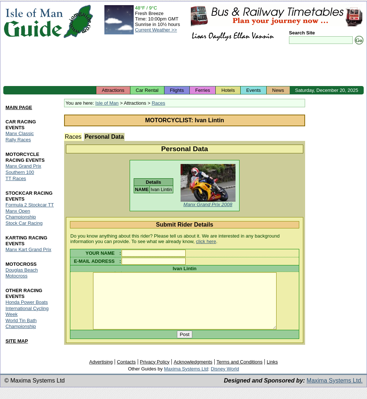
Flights (177, 90)
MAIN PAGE (18, 107)
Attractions (113, 90)
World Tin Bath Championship (21, 323)
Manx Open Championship (20, 214)
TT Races (15, 178)
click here (206, 241)
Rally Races (18, 139)
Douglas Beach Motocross (21, 273)
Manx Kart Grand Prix (28, 249)
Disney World (225, 379)
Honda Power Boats (26, 302)
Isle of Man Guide (33, 21)
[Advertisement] (183, 65)
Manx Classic (19, 133)
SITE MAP (16, 341)
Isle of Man (107, 103)
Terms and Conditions (239, 372)
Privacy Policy (155, 372)
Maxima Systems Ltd (186, 379)
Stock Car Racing (23, 223)
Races (158, 103)
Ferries (202, 90)
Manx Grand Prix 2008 (208, 204)
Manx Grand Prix (23, 166)
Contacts (126, 372)
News (278, 90)
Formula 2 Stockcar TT (29, 205)
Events (253, 90)
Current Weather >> (156, 30)
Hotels (228, 90)
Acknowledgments (193, 372)
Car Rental (147, 90)
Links (272, 372)
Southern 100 (19, 172)
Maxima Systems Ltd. (335, 391)
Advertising (100, 372)
